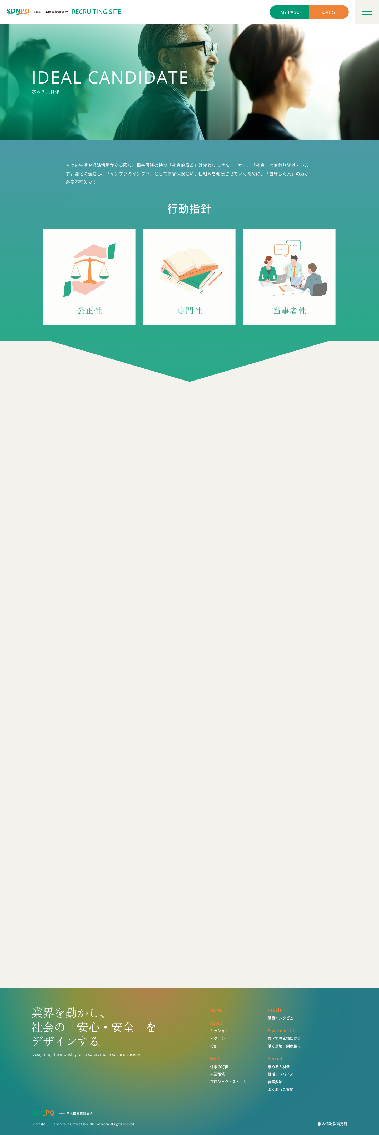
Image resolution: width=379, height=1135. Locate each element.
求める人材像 (279, 1066)
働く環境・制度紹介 (284, 1046)
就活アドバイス (280, 1074)
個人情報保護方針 (332, 1123)
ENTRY (329, 12)
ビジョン (217, 1038)
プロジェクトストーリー (230, 1081)
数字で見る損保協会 (284, 1038)
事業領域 (217, 1074)
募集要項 (275, 1081)
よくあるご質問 (280, 1089)
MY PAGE (289, 12)
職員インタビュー (282, 1018)
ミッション (219, 1031)
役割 (213, 1046)
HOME (216, 1009)
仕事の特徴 (219, 1066)
